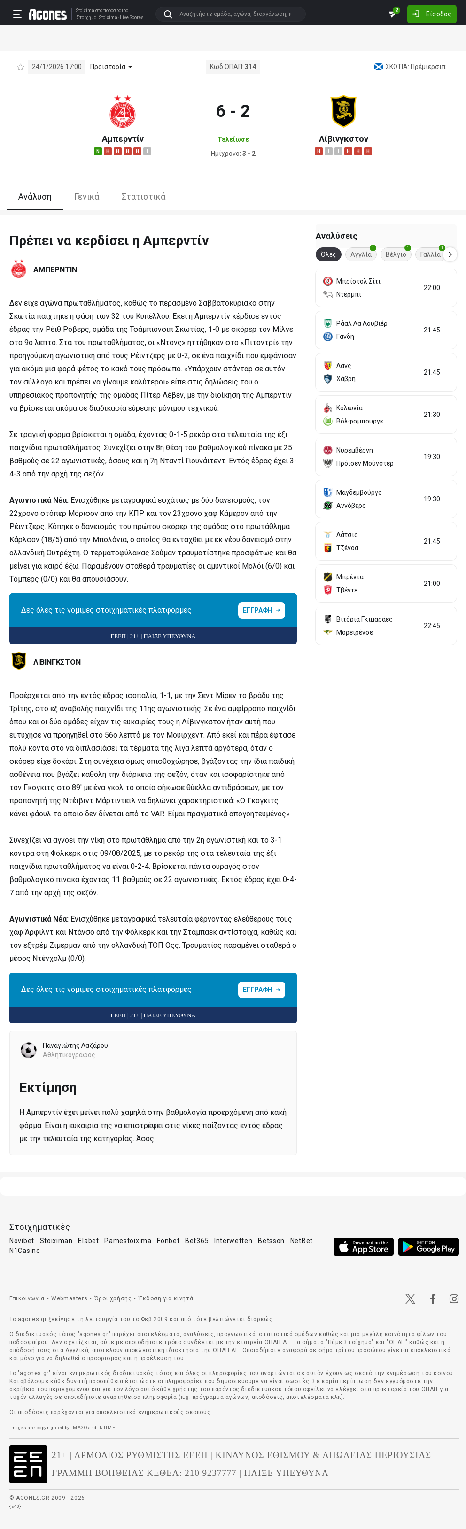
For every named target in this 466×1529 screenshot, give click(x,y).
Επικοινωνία (27, 1298)
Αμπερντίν (123, 139)
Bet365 (197, 1241)
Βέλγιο (398, 252)
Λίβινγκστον (343, 139)
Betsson (271, 1241)
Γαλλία (432, 252)
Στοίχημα (86, 17)
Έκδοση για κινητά (166, 1298)
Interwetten (233, 1241)
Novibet (21, 1241)
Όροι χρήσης (113, 1298)
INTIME (107, 1427)
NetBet (301, 1241)
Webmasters (69, 1298)
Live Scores (132, 17)
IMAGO (79, 1427)
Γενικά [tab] (86, 196)
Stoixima (85, 10)
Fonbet (168, 1241)
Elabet (88, 1241)
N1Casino (24, 1250)
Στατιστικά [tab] (143, 196)
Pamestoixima (127, 1241)
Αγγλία (363, 252)
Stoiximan (56, 1241)
